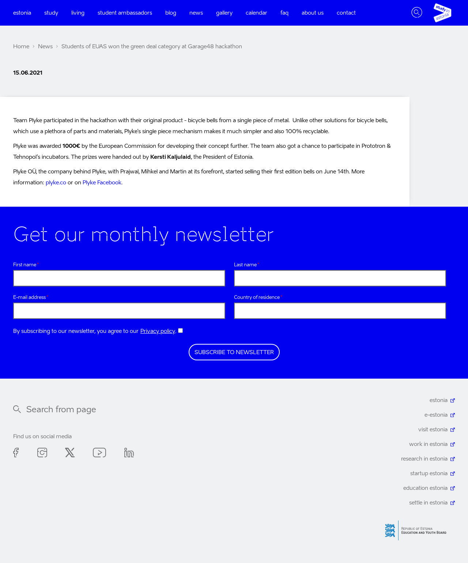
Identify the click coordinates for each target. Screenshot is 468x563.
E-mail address (29, 297)
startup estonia (429, 473)
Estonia (22, 13)
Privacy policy (157, 331)
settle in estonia (428, 503)
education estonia (425, 488)
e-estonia (436, 415)
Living (77, 13)
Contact (346, 13)
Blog (170, 13)
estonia (439, 400)
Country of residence (257, 297)
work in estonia (428, 444)
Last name (245, 265)
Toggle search (417, 13)
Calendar (256, 13)
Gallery (224, 13)
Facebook (16, 454)
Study (51, 13)
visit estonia (433, 429)
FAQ (284, 13)
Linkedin (129, 454)
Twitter (70, 454)
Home (21, 46)
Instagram (42, 454)
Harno (418, 530)
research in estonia (424, 459)
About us (313, 13)
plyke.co (56, 182)
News (196, 13)
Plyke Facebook (102, 182)
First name (24, 265)
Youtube (99, 454)
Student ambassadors (125, 13)
